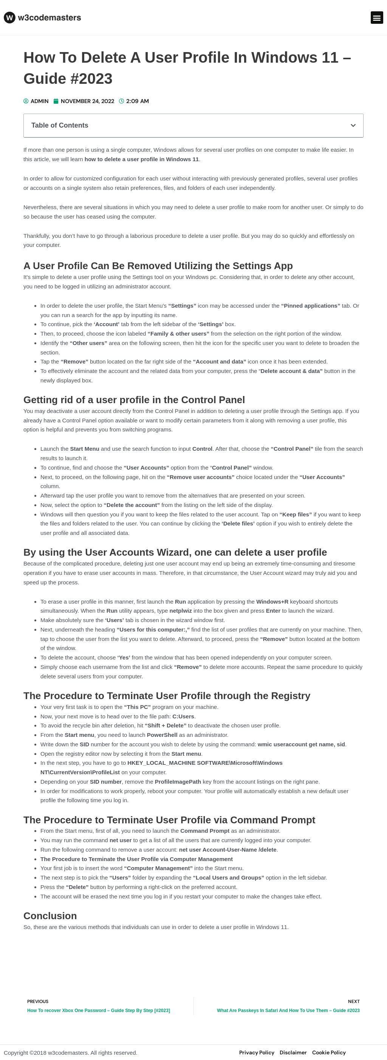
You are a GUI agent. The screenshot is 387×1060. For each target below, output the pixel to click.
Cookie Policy (329, 1052)
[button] (377, 17)
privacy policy (256, 1052)
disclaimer (293, 1052)
